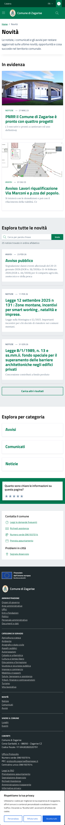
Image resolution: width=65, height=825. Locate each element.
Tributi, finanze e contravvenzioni (18, 680)
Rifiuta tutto (32, 818)
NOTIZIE (9, 110)
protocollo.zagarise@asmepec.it (22, 761)
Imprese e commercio (12, 669)
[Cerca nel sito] (57, 13)
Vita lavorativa (9, 687)
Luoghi (5, 722)
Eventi (5, 726)
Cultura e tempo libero (13, 658)
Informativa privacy (11, 788)
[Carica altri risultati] (32, 391)
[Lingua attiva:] (50, 3)
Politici (5, 616)
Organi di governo (11, 602)
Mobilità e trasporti (11, 673)
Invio (57, 237)
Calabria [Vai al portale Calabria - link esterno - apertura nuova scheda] (7, 3)
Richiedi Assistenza (11, 781)
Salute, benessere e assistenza (17, 676)
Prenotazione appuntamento (16, 774)
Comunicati (7, 704)
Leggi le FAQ (8, 770)
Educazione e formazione (14, 662)
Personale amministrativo (14, 620)
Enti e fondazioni (10, 613)
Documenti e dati (10, 623)
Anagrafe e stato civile (13, 644)
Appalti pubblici (9, 648)
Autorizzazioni (9, 651)
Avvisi (5, 708)
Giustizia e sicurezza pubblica (16, 666)
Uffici (4, 609)
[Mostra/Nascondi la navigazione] (3, 13)
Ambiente (6, 641)
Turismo (6, 683)
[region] (32, 808)
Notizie (5, 701)
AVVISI (9, 182)
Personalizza (13, 818)
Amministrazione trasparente (16, 784)
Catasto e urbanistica (12, 655)
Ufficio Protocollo (10, 754)
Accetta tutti (51, 818)
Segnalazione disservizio (14, 777)
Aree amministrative (12, 606)
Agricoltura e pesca (11, 637)
